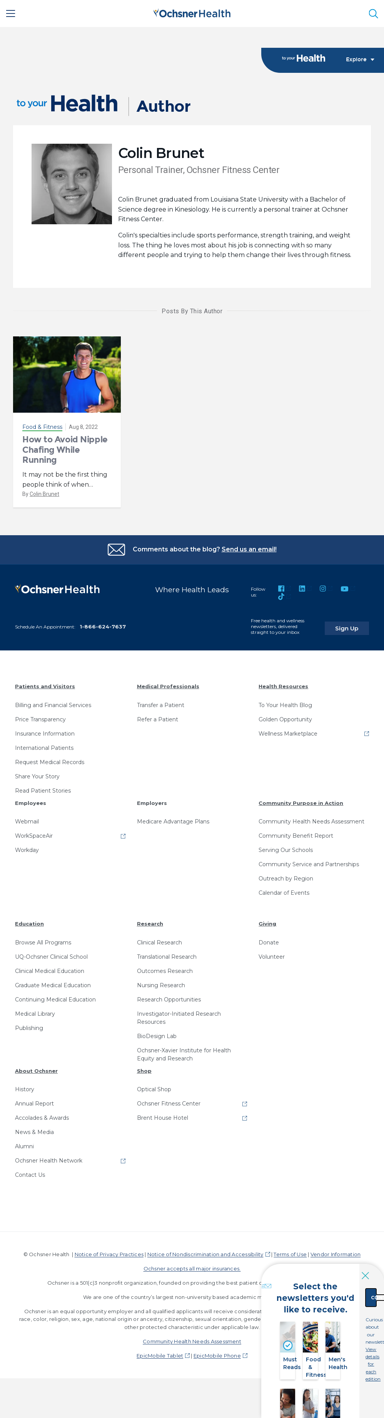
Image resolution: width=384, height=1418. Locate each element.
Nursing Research (161, 985)
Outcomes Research (165, 971)
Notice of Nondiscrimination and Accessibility (205, 1255)
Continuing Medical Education (55, 999)
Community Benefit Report (296, 836)
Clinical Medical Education (49, 971)
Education (29, 924)
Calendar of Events (284, 893)
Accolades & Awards (42, 1118)
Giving (267, 924)
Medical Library (35, 1014)
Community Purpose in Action (301, 803)
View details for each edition (342, 1325)
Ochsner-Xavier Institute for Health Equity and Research (184, 1054)
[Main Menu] (10, 13)
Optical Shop (154, 1090)
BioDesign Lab (157, 1036)
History (24, 1090)
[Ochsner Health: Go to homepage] (192, 12)
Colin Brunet (44, 494)
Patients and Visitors (45, 687)
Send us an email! (249, 550)
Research (150, 924)
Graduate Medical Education (53, 985)
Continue (342, 1285)
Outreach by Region (286, 879)
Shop (144, 1071)
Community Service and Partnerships (309, 865)
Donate (269, 942)
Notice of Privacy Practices (109, 1255)
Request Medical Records (49, 762)
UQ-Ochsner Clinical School (51, 957)
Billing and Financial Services (53, 705)
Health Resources (283, 687)
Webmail (27, 822)
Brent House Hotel (162, 1118)
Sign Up (354, 625)
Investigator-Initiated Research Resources (179, 1018)
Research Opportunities (169, 999)
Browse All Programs (43, 942)
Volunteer (272, 957)
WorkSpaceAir (34, 836)
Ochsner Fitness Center (168, 1104)
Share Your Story (37, 776)
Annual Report (34, 1104)
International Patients (44, 748)
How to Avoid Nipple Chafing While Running (65, 450)
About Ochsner (36, 1071)
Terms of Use (290, 1255)
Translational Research (167, 957)
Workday (27, 850)
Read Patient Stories (43, 791)
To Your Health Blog (285, 705)
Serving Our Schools (286, 850)
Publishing (29, 1028)
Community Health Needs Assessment (311, 822)
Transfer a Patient (160, 705)
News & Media (34, 1132)
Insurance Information (45, 734)
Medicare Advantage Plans (173, 822)
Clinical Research (159, 942)
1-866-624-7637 (103, 627)
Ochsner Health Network (48, 1161)
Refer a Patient (157, 719)
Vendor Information (336, 1255)
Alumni (24, 1147)
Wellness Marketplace (288, 734)
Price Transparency (40, 719)
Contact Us (30, 1175)
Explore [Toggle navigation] (360, 60)
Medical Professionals (168, 687)
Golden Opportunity (285, 719)
